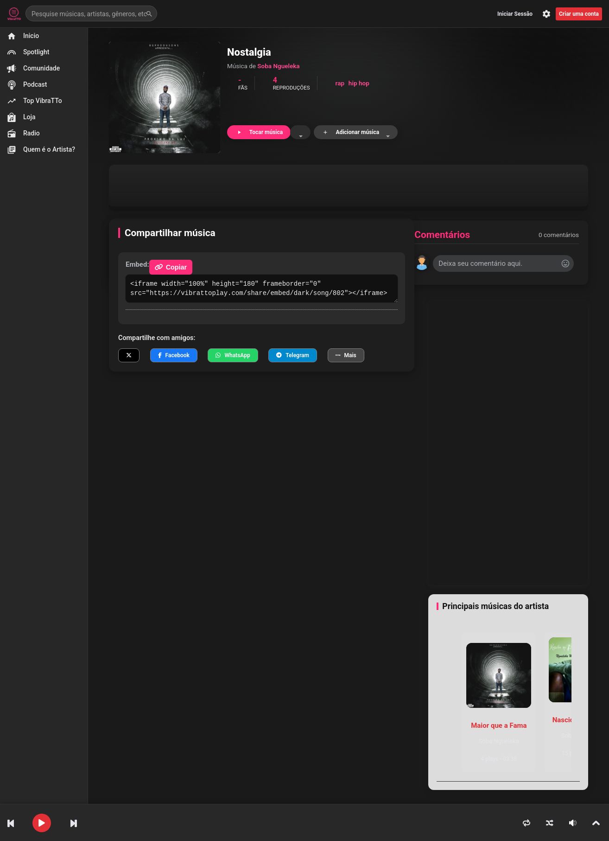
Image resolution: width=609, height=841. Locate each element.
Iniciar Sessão (515, 14)
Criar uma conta (579, 14)
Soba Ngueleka (278, 66)
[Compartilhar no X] (129, 355)
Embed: (137, 264)
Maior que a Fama (499, 725)
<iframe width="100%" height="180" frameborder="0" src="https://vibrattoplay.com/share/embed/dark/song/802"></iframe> (262, 288)
